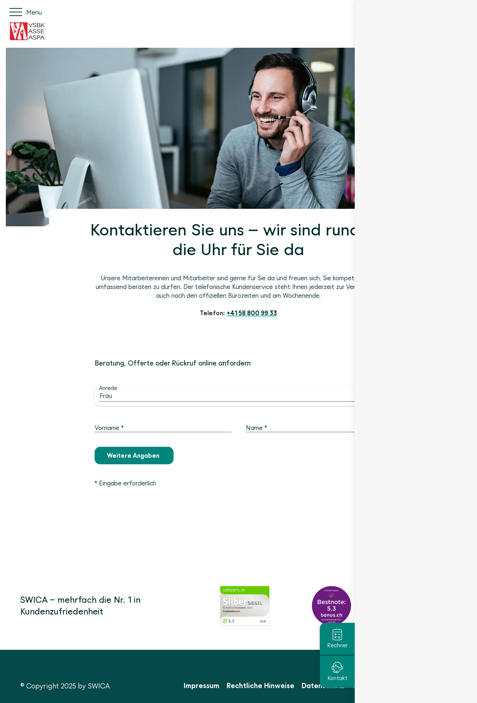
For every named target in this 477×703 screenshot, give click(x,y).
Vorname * (109, 427)
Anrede (108, 388)
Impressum (201, 685)
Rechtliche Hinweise (260, 685)
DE (427, 12)
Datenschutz (323, 685)
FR (440, 12)
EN (464, 12)
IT (452, 12)
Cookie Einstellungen (386, 685)
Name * (256, 427)
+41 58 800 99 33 (252, 313)
